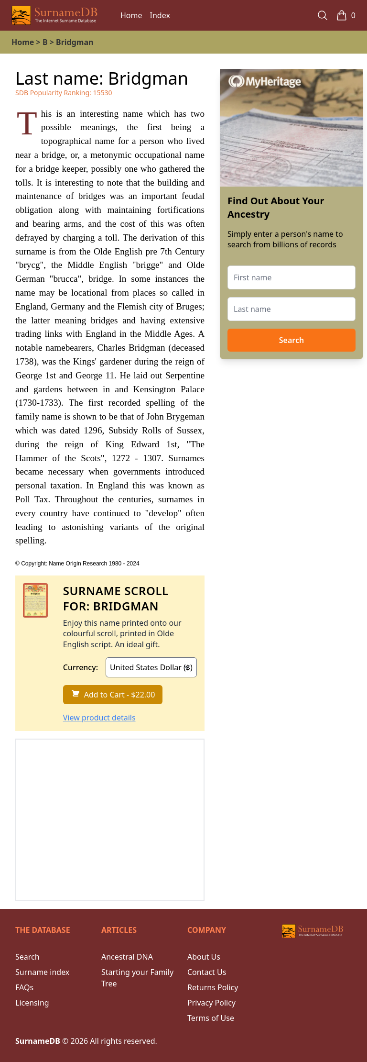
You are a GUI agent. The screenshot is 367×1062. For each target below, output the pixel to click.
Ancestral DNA (127, 956)
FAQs (24, 987)
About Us (203, 956)
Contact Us (206, 972)
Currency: (80, 667)
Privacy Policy (211, 1002)
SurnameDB (37, 1041)
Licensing (32, 1002)
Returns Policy (212, 987)
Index (160, 15)
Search (291, 340)
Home (131, 15)
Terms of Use (210, 1018)
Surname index (42, 972)
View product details (99, 717)
